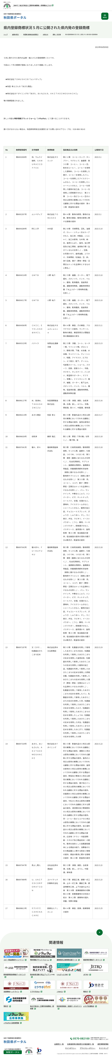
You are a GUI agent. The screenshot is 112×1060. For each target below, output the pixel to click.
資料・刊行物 (57, 34)
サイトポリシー (70, 1048)
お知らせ (45, 34)
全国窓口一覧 (59, 1044)
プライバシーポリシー (87, 1048)
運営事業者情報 (102, 1044)
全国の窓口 (15, 34)
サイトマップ (103, 1048)
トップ (6, 34)
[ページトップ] (99, 932)
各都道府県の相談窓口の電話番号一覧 (80, 1044)
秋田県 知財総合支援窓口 (30, 34)
